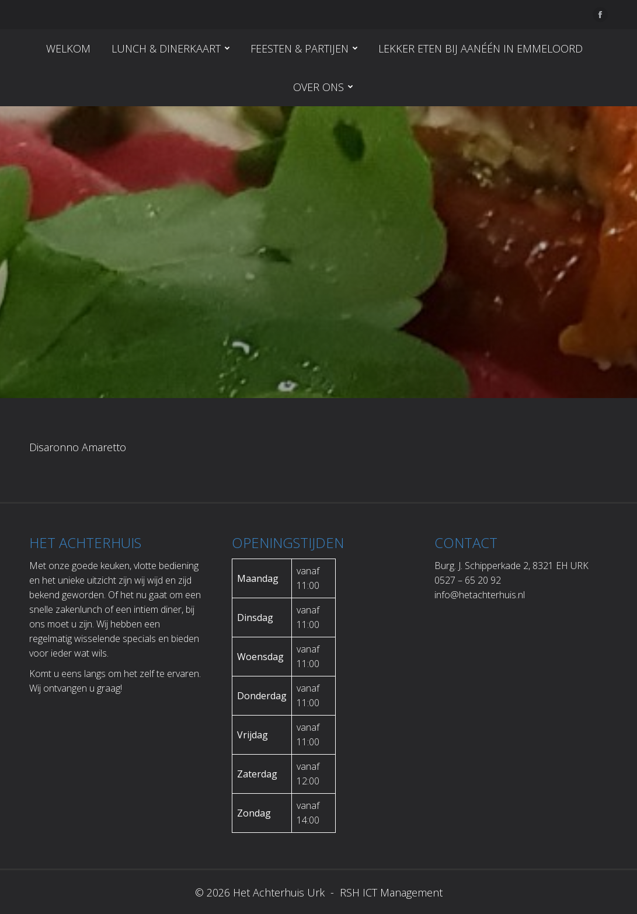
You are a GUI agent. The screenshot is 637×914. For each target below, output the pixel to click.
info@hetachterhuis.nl (479, 594)
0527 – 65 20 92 (467, 580)
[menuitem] (68, 48)
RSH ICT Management (390, 892)
